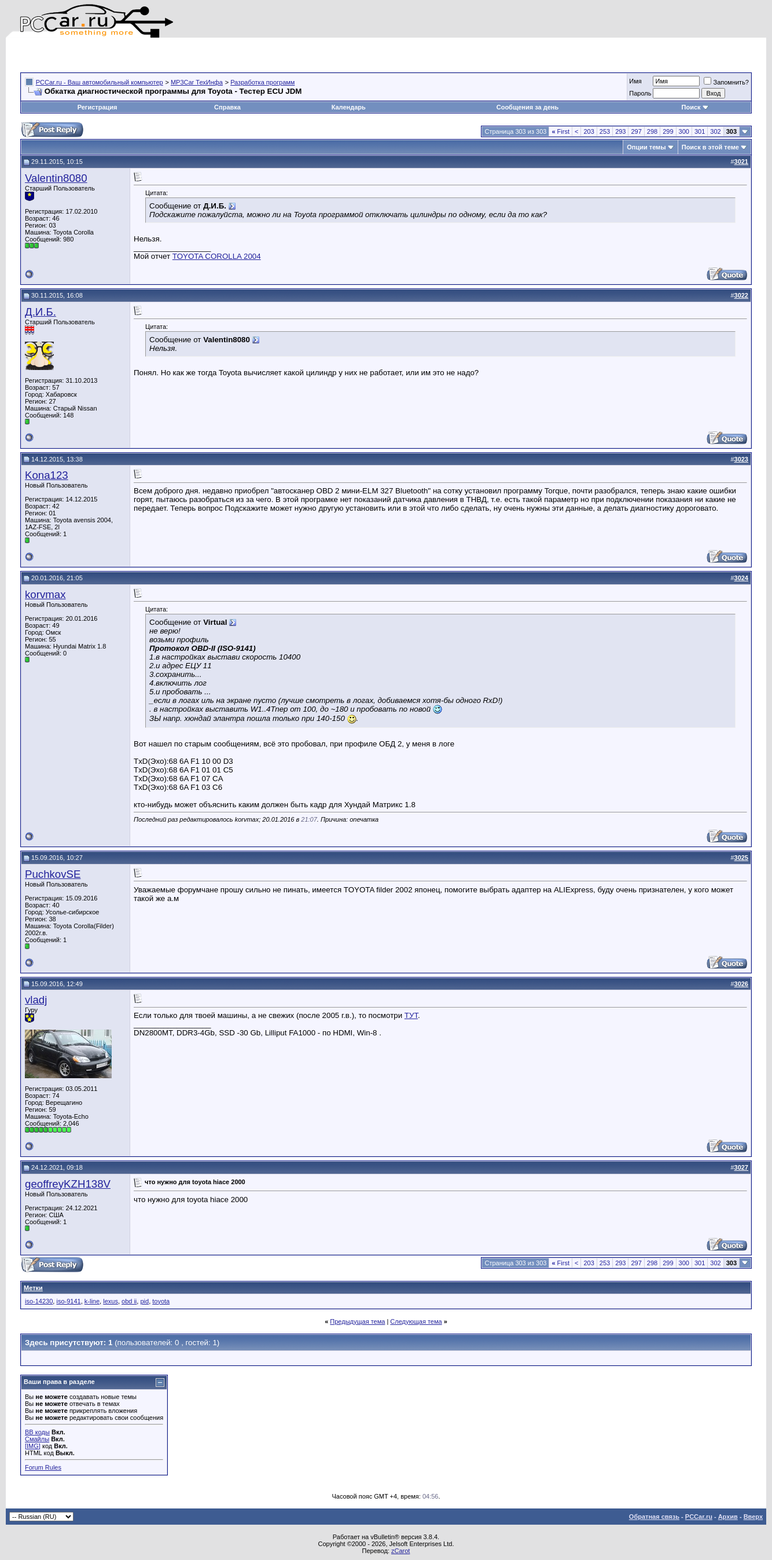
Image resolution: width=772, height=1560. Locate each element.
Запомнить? (726, 82)
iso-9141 (68, 1301)
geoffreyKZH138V (68, 1184)
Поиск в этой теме (710, 147)
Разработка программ (262, 82)
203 (588, 131)
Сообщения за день (527, 107)
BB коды (37, 1432)
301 (699, 131)
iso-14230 (39, 1301)
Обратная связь (654, 1516)
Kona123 (46, 475)
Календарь (349, 107)
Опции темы (646, 147)
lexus (110, 1301)
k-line (92, 1301)
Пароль (640, 93)
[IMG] (33, 1445)
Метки (33, 1287)
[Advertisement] (155, 55)
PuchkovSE (52, 874)
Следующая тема (416, 1321)
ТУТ (411, 1015)
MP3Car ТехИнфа (197, 82)
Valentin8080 (56, 178)
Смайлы (37, 1439)
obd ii (129, 1301)
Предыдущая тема (357, 1321)
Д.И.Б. (40, 312)
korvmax (45, 594)
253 (605, 131)
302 (715, 131)
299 (668, 131)
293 (620, 131)
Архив (728, 1516)
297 (636, 131)
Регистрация (97, 107)
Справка (227, 107)
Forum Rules (43, 1467)
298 (652, 131)
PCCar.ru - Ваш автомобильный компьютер (99, 82)
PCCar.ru (698, 1516)
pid (144, 1301)
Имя (635, 81)
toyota (161, 1301)
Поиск (695, 107)
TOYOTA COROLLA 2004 (216, 256)
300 (684, 131)
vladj (36, 1000)
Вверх (753, 1516)
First (560, 131)
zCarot (400, 1550)
